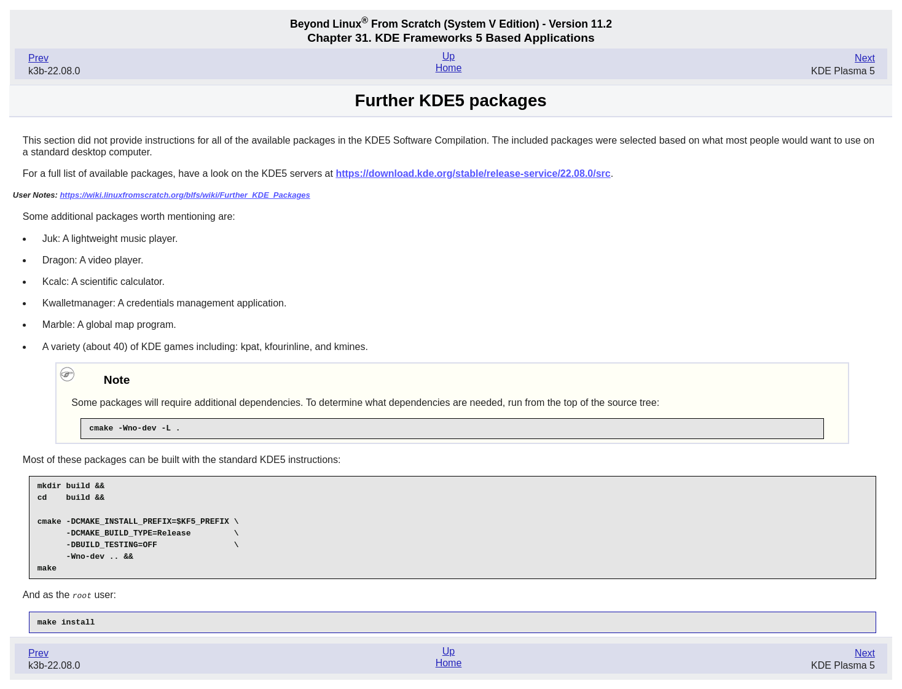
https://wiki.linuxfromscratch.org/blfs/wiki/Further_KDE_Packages (185, 195)
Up (448, 56)
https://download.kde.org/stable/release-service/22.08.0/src (472, 173)
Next (865, 58)
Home (449, 68)
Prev (38, 58)
